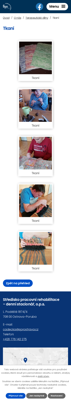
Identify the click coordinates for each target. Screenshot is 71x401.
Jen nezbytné (36, 395)
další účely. (43, 376)
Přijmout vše (16, 395)
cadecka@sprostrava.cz (20, 329)
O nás (17, 18)
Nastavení (56, 395)
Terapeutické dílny (37, 18)
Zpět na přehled (18, 283)
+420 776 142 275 (15, 339)
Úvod (6, 18)
